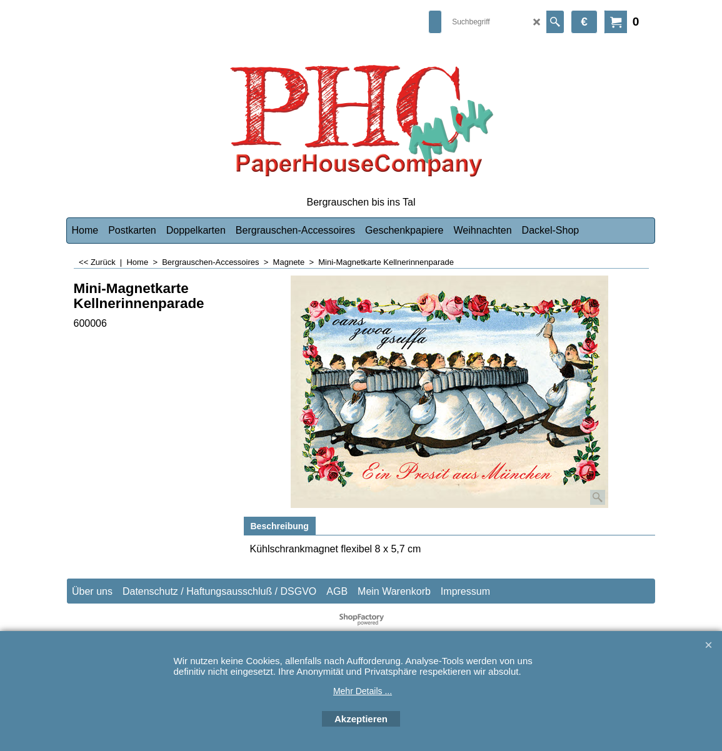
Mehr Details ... (362, 691)
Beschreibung (280, 526)
